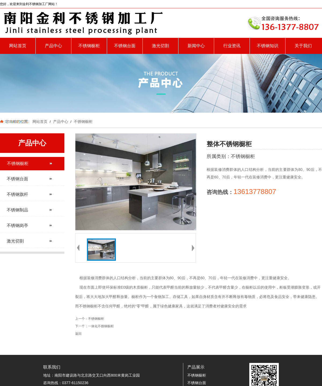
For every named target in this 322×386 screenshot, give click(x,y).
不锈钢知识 (267, 45)
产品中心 (53, 45)
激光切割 (160, 45)
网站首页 (17, 45)
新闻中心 (196, 45)
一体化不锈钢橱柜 (101, 326)
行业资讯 (231, 45)
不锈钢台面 (125, 45)
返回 (78, 334)
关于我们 (303, 45)
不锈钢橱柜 (89, 45)
